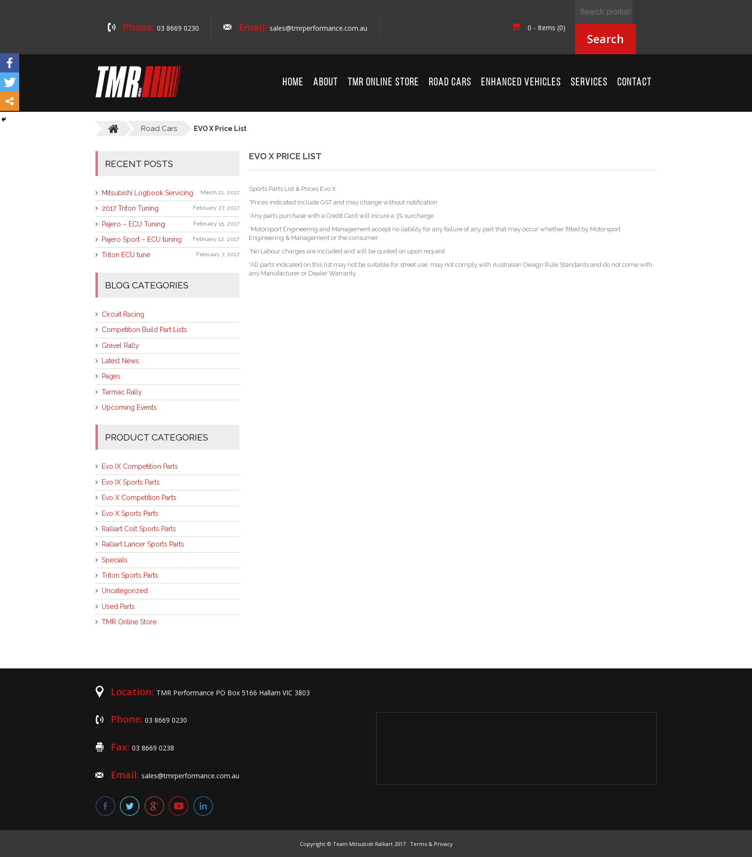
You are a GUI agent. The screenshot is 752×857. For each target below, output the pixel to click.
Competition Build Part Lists (144, 329)
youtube (178, 806)
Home (293, 82)
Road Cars (450, 82)
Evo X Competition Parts (139, 497)
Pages (111, 376)
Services (589, 82)
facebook (105, 806)
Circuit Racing (123, 314)
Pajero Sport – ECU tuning (142, 239)
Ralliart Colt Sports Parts (139, 529)
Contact (634, 82)
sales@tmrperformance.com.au (318, 28)
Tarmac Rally (122, 392)
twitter (130, 806)
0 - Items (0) (538, 27)
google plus (154, 806)
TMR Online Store (383, 82)
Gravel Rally (120, 345)
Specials (115, 560)
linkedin (203, 806)
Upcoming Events (129, 407)
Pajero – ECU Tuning (133, 224)
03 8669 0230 (178, 28)
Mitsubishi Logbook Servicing (147, 193)
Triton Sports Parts (130, 575)
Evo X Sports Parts (130, 513)
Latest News (120, 361)
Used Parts (118, 606)
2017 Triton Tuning (130, 208)
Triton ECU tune (126, 255)
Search (605, 39)
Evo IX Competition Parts (140, 466)
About (325, 82)
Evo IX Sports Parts (131, 482)
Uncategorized (125, 591)
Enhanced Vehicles (521, 82)
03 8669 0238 (153, 747)
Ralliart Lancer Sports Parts (143, 544)
